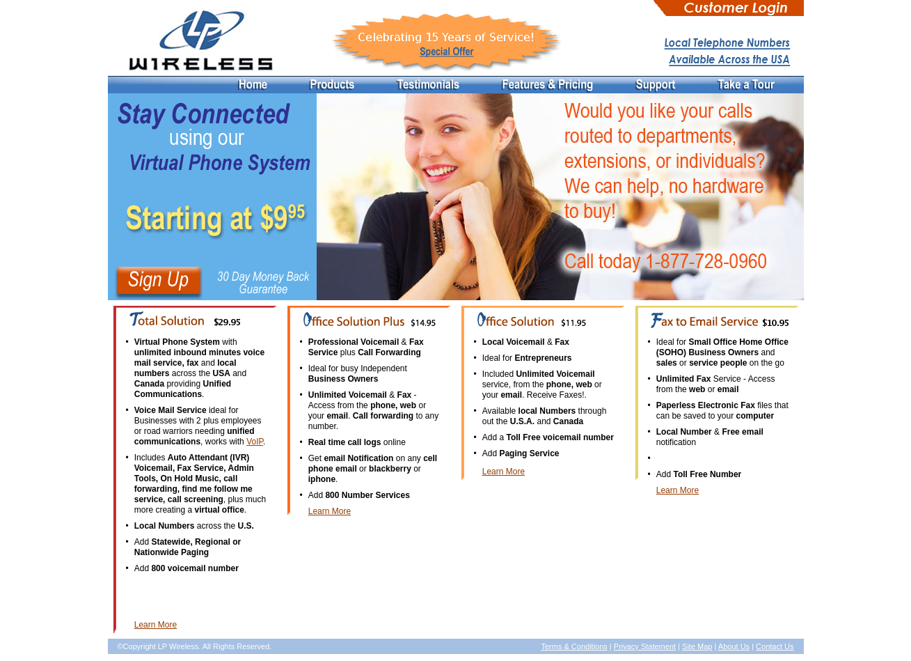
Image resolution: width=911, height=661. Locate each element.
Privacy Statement (645, 646)
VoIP (254, 441)
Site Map (697, 646)
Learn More (155, 625)
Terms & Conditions (574, 646)
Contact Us (774, 646)
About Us (734, 646)
